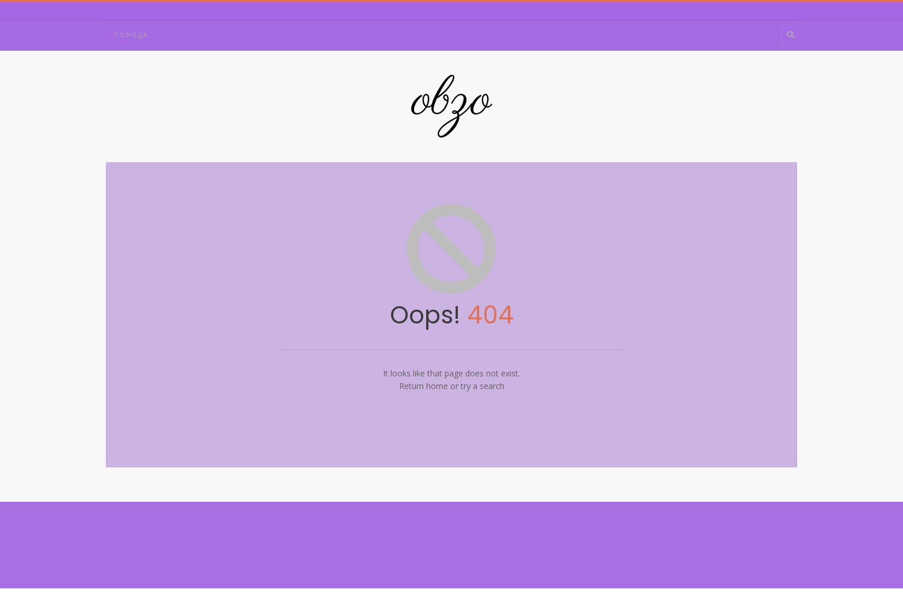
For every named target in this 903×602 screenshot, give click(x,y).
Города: (133, 35)
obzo (451, 101)
